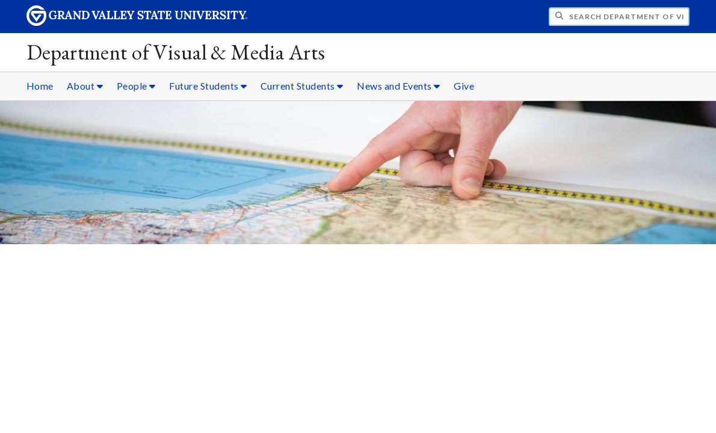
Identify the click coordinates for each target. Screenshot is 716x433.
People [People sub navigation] (136, 85)
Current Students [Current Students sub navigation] (302, 85)
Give (464, 85)
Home (40, 85)
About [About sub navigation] (85, 85)
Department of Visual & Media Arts (176, 52)
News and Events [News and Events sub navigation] (398, 85)
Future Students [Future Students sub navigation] (208, 85)
